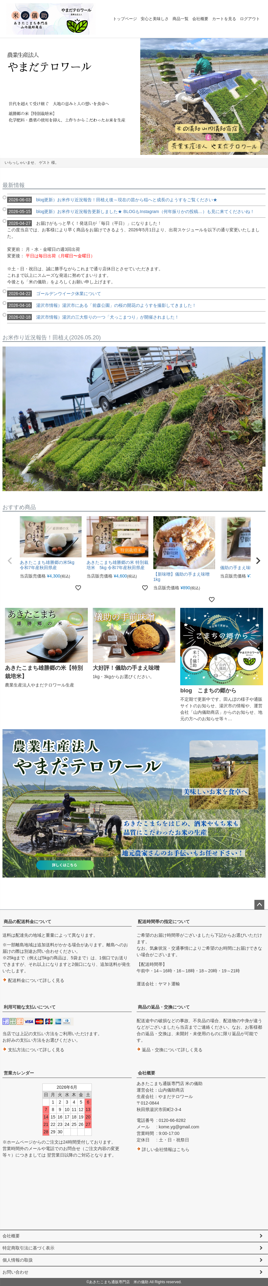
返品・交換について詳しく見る (170, 1049)
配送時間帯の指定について (164, 921)
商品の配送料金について (27, 921)
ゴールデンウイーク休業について (54, 293)
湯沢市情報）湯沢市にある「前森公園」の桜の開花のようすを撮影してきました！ (101, 305)
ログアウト (250, 18)
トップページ (125, 18)
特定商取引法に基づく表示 (28, 1247)
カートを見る (224, 18)
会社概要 (200, 18)
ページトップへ (259, 905)
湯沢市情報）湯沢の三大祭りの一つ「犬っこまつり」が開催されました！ (93, 317)
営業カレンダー (19, 1072)
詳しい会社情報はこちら (163, 1149)
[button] (9, 561)
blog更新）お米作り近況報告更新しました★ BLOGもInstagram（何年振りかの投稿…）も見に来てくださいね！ (130, 211)
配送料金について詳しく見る (33, 980)
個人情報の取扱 (17, 1260)
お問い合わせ (15, 1272)
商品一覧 (180, 18)
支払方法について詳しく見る (33, 1049)
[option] (134, 96)
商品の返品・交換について (164, 1007)
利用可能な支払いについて (30, 1007)
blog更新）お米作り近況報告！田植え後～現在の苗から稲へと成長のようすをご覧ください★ (112, 200)
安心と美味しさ (155, 18)
